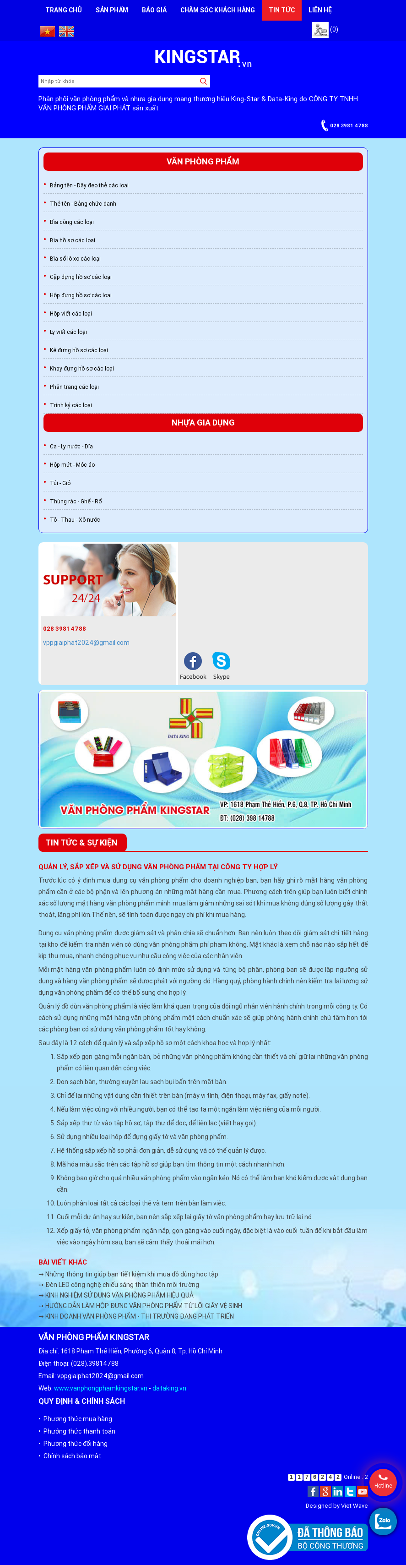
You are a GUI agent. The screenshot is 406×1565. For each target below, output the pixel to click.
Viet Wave (354, 1506)
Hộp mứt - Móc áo (72, 464)
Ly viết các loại (68, 331)
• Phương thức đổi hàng (73, 1444)
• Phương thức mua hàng (75, 1419)
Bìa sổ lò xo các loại (75, 258)
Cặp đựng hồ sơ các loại (81, 276)
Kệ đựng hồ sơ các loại (79, 350)
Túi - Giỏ (60, 483)
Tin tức (282, 10)
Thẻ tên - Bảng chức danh (83, 203)
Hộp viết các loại (71, 313)
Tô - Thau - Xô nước (75, 519)
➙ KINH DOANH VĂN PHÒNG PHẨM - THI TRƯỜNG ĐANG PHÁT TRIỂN (136, 1316)
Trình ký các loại (71, 405)
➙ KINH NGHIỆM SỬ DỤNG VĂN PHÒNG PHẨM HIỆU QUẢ (116, 1295)
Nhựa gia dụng (203, 422)
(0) (325, 29)
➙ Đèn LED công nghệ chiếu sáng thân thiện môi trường (118, 1285)
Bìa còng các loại (72, 221)
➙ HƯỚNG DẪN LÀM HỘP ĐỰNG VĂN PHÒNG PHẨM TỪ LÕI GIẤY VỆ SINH (140, 1306)
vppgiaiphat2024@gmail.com (86, 642)
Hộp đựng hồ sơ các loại (81, 295)
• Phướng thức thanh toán (76, 1431)
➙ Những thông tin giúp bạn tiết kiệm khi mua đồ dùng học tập (128, 1274)
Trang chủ (63, 10)
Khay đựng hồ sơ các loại (82, 368)
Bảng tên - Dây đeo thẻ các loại (89, 185)
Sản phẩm (112, 10)
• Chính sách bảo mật (69, 1456)
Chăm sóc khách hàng (217, 10)
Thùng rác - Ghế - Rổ (76, 501)
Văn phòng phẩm (203, 161)
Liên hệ (320, 10)
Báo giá (154, 10)
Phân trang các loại (74, 386)
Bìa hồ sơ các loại (72, 240)
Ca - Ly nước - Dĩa (71, 446)
